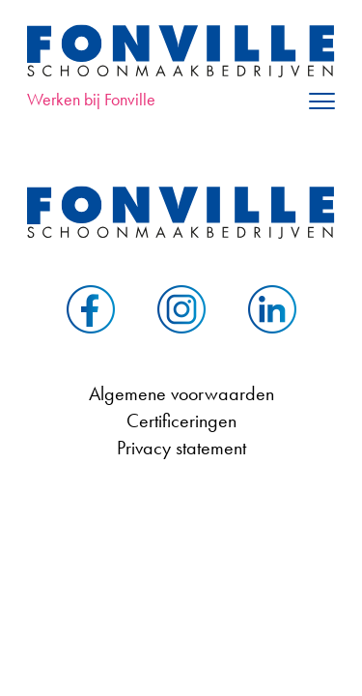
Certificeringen (181, 420)
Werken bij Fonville (91, 99)
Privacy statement (181, 447)
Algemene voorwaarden (181, 393)
